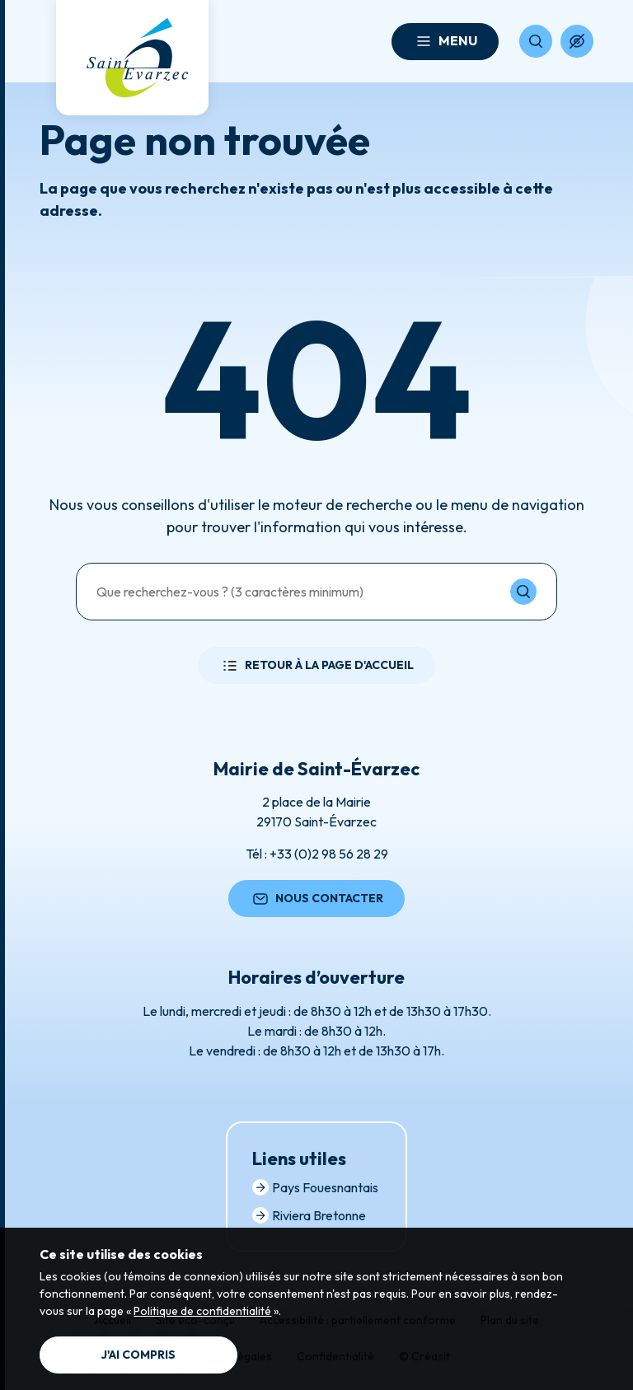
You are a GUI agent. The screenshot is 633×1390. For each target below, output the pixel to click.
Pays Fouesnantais (315, 1187)
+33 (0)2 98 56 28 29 (329, 853)
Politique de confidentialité (202, 1310)
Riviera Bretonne (309, 1215)
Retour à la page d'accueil (316, 665)
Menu (445, 41)
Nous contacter (316, 899)
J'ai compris (138, 1354)
